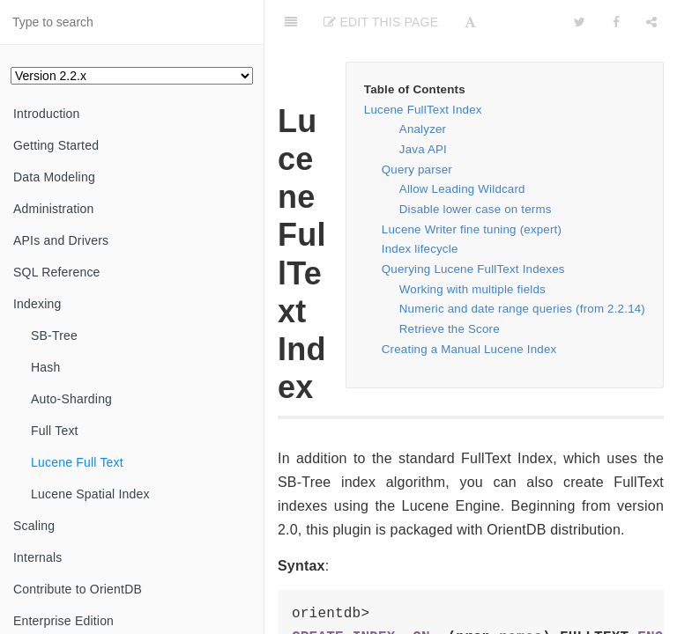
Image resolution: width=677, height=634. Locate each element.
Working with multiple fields (472, 289)
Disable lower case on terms (475, 209)
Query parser (417, 169)
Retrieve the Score (449, 328)
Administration (53, 209)
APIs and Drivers (60, 240)
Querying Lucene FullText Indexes (473, 269)
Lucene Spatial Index (90, 494)
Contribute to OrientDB (77, 589)
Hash (45, 367)
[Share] (651, 22)
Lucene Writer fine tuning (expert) (472, 229)
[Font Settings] (470, 22)
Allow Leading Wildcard (462, 188)
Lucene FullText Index (423, 109)
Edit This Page (381, 22)
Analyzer (422, 129)
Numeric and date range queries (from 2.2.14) (522, 308)
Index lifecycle (420, 248)
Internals (38, 557)
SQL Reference (56, 272)
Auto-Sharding (71, 399)
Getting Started (56, 145)
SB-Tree (54, 335)
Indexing (37, 304)
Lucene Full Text (77, 462)
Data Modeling (54, 177)
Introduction (46, 114)
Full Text (54, 431)
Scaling (34, 526)
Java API (423, 149)
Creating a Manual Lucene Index (469, 349)
